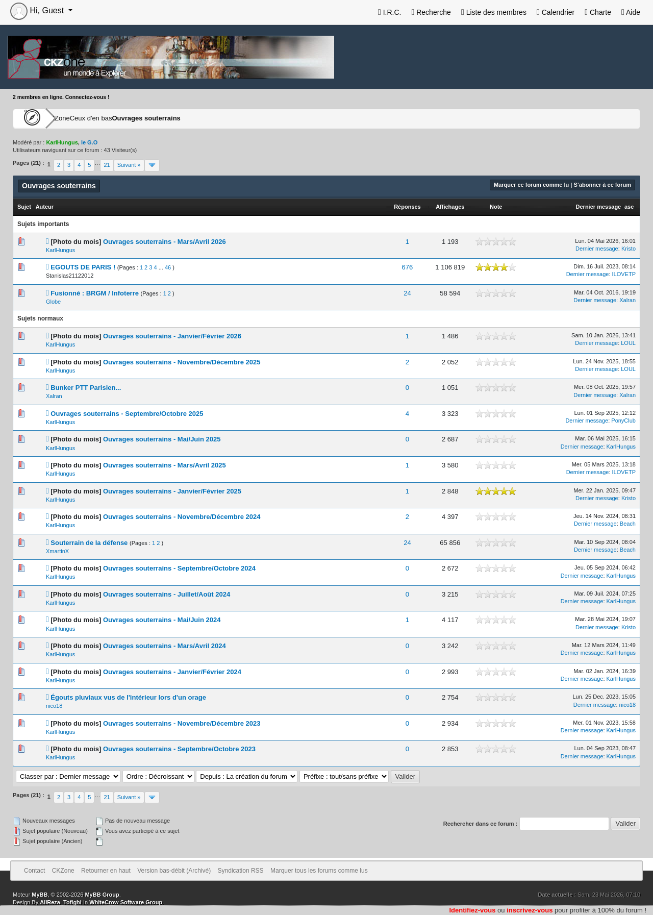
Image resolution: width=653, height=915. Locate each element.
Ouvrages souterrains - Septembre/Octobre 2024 (179, 568)
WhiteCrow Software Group (125, 902)
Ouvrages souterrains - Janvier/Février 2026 (172, 336)
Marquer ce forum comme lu (531, 185)
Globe (53, 302)
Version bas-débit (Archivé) (174, 870)
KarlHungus (60, 250)
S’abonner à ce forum (602, 185)
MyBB (39, 895)
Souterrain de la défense (89, 543)
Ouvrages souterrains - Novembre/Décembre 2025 (182, 362)
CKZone (72, 118)
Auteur (45, 207)
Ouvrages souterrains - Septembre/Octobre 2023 (179, 749)
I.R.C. (389, 12)
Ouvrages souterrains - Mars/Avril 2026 (164, 241)
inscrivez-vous (529, 910)
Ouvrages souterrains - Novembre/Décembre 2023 (182, 723)
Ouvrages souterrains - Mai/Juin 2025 (161, 439)
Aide (630, 12)
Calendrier (555, 12)
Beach (628, 524)
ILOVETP (624, 274)
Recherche (430, 12)
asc (629, 207)
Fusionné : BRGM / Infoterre (95, 293)
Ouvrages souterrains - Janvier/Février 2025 (172, 491)
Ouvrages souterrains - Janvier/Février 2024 (172, 672)
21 (107, 165)
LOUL (628, 343)
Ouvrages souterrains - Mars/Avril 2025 (164, 465)
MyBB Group (102, 895)
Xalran (627, 300)
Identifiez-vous (472, 910)
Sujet (24, 207)
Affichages (450, 207)
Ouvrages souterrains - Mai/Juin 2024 (161, 620)
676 (407, 267)
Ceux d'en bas (123, 118)
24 (407, 293)
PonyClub (623, 420)
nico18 (54, 706)
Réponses (407, 207)
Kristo (628, 248)
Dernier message (598, 207)
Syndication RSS (241, 870)
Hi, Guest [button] (38, 10)
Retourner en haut (106, 870)
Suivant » (129, 165)
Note (496, 207)
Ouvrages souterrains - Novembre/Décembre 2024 (182, 517)
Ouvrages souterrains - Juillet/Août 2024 (166, 594)
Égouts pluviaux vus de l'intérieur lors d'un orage (128, 697)
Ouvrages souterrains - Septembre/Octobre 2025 (127, 413)
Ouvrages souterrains (192, 118)
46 (168, 267)
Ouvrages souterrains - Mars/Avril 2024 (164, 646)
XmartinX (57, 551)
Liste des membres (493, 12)
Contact (34, 870)
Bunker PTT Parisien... (86, 387)
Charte (598, 12)
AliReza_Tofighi (61, 902)
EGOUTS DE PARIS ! (83, 267)
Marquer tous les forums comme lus (319, 870)
